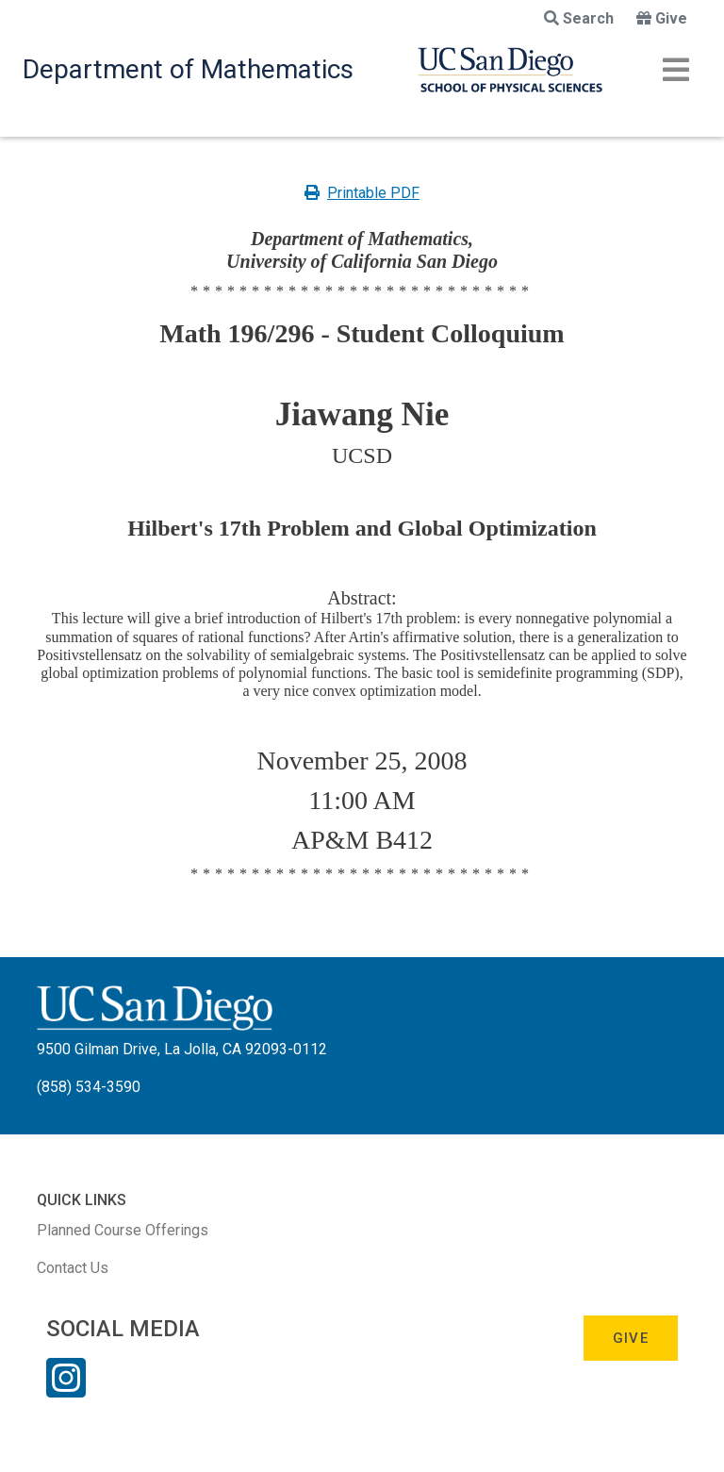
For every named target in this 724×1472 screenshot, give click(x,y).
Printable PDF (362, 193)
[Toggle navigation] (675, 70)
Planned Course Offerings (122, 1230)
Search (579, 18)
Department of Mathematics (188, 69)
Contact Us (72, 1268)
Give (661, 18)
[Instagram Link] (66, 1390)
